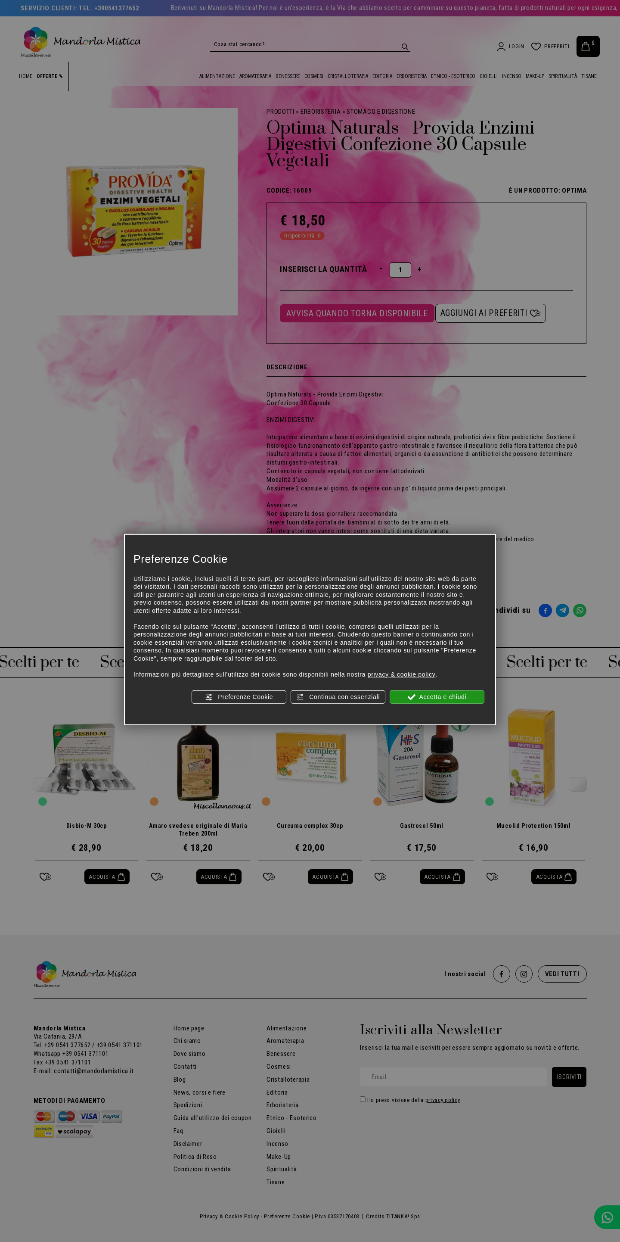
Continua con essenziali (338, 697)
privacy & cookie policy (402, 674)
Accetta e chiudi (437, 697)
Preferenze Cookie (239, 697)
